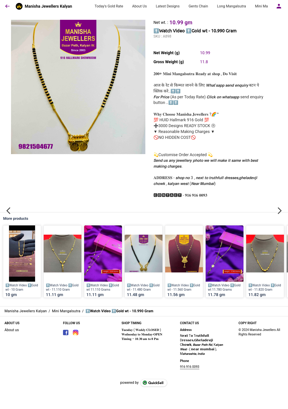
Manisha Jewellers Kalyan (48, 6)
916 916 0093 (189, 367)
